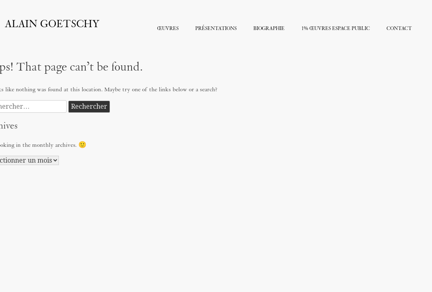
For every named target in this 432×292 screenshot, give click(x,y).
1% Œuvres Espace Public (335, 29)
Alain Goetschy (51, 24)
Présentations (216, 29)
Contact (399, 29)
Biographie (269, 29)
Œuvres (168, 29)
